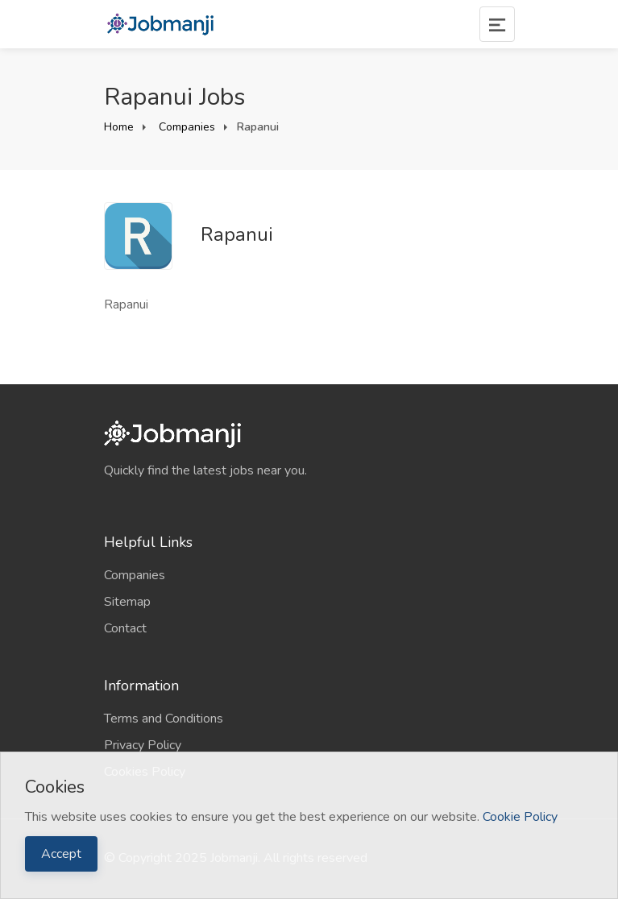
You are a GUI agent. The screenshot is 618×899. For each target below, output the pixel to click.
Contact (125, 628)
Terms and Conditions (163, 718)
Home (119, 127)
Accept (61, 854)
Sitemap (127, 602)
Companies (185, 127)
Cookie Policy (520, 817)
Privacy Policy (142, 745)
